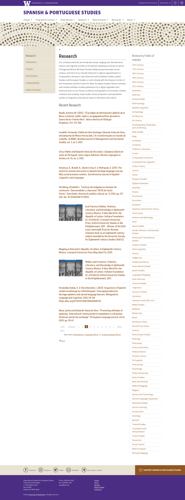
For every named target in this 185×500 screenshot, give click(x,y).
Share (62, 341)
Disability (136, 187)
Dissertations (32, 76)
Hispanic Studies (139, 245)
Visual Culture (138, 444)
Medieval (136, 309)
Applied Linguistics (140, 107)
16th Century (138, 65)
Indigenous (137, 257)
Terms (96, 483)
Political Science (139, 351)
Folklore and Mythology (142, 217)
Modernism (137, 313)
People (26, 20)
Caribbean (136, 140)
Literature (136, 296)
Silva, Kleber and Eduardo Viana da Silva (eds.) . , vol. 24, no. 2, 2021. (91, 155)
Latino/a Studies (139, 283)
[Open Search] (182, 3)
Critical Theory (138, 166)
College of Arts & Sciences (147, 3)
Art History (137, 120)
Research (82, 20)
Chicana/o (136, 145)
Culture (135, 170)
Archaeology (137, 112)
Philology (136, 339)
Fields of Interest (33, 90)
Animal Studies (138, 99)
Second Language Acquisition (145, 398)
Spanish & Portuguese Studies (62, 12)
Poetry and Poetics (140, 347)
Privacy (96, 480)
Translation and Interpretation (139, 430)
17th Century (138, 69)
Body (134, 136)
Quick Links (164, 3)
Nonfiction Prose (139, 322)
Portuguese (137, 360)
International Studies (141, 266)
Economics (136, 200)
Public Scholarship (140, 373)
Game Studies (138, 226)
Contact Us (98, 490)
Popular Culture (139, 356)
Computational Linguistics (143, 162)
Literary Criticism (139, 292)
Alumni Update (99, 487)
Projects (29, 69)
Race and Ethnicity (140, 381)
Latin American (138, 279)
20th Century (138, 82)
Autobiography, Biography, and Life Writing (144, 126)
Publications (78, 334)
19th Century (138, 78)
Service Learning (139, 407)
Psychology (137, 369)
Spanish (135, 420)
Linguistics (136, 287)
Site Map (97, 485)
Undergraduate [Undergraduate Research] (32, 83)
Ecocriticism (137, 196)
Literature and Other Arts (143, 300)
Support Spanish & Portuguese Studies (160, 470)
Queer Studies (138, 377)
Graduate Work (91, 334)
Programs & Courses (45, 20)
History (135, 253)
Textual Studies (139, 424)
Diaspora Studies (139, 179)
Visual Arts (136, 440)
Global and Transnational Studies (143, 239)
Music (134, 317)
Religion (135, 390)
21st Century (137, 86)
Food (134, 221)
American (136, 95)
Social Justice (137, 411)
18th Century (138, 73)
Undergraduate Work (111, 334)
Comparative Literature (142, 157)
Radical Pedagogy (139, 386)
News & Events (99, 20)
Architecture (137, 116)
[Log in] (175, 3)
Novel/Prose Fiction (140, 326)
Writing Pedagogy (140, 453)
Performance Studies (141, 334)
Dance (135, 174)
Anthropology (138, 103)
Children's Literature (141, 149)
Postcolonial (137, 364)
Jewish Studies (138, 270)
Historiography (139, 249)
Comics (135, 153)
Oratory (135, 330)
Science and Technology (142, 394)
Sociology (136, 416)
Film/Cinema (137, 213)
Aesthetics (136, 90)
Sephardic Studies (140, 403)
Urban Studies (138, 436)
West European (139, 448)
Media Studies (138, 304)
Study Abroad (66, 20)
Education (136, 204)
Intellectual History (140, 262)
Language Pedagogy (141, 275)
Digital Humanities (140, 183)
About (130, 20)
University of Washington (37, 495)
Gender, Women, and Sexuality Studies (145, 232)
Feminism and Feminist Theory (145, 209)
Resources (116, 20)
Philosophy (137, 343)
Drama (135, 192)
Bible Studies (137, 132)
